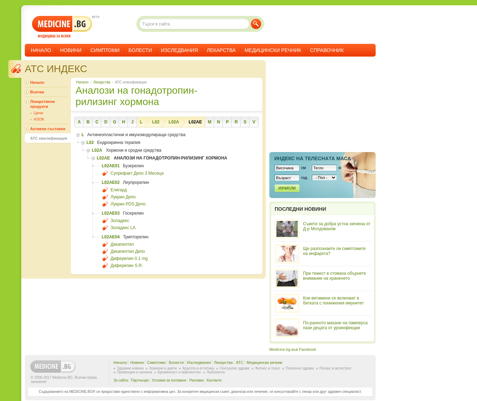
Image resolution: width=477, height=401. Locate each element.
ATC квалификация (48, 138)
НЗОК (39, 119)
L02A (174, 122)
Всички (37, 92)
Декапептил (122, 244)
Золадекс (120, 220)
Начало (41, 50)
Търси (256, 24)
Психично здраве (300, 368)
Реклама (196, 380)
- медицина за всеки (62, 27)
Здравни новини (130, 368)
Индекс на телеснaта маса (312, 158)
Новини (71, 50)
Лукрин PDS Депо (128, 204)
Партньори (139, 380)
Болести (140, 50)
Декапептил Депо (128, 251)
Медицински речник (273, 50)
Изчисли (287, 188)
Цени (38, 113)
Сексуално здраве (235, 368)
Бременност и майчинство (179, 372)
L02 (155, 122)
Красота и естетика (198, 368)
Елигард (119, 189)
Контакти (214, 380)
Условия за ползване (169, 380)
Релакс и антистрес (336, 368)
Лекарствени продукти (42, 104)
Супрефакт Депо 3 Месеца (137, 173)
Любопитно (216, 372)
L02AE (195, 122)
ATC (239, 362)
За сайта (120, 380)
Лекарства (221, 50)
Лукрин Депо (123, 196)
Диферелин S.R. (127, 265)
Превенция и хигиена (134, 372)
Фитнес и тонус (267, 368)
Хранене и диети (163, 368)
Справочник (327, 50)
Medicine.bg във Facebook (292, 349)
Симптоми (104, 50)
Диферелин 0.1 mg (129, 258)
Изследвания (179, 50)
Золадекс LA (123, 227)
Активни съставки (47, 129)
